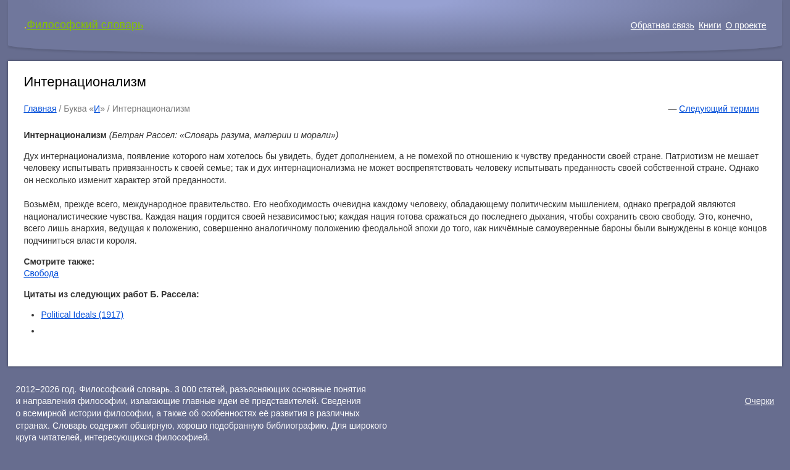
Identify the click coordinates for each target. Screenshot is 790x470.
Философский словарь (85, 25)
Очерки (760, 401)
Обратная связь (662, 25)
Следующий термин (719, 108)
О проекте (746, 25)
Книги (710, 25)
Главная (39, 108)
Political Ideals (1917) (82, 315)
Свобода (41, 273)
